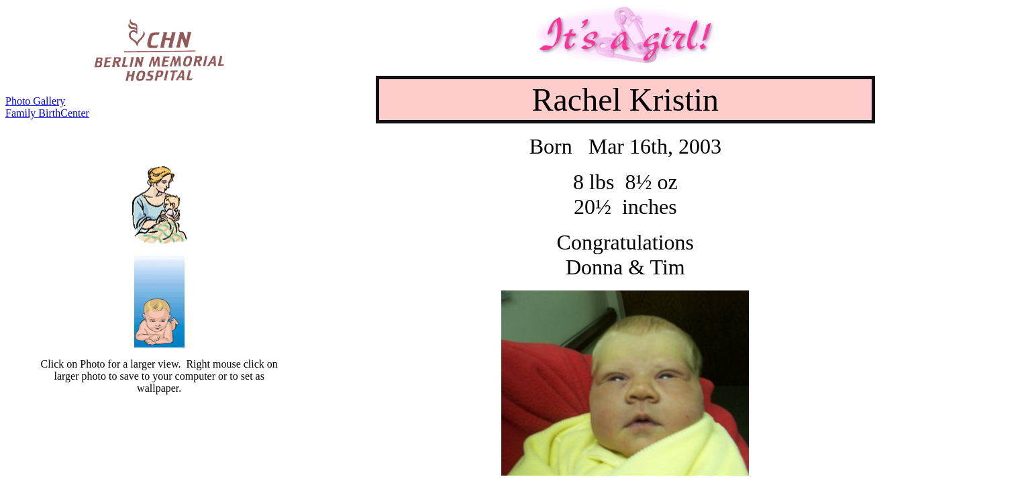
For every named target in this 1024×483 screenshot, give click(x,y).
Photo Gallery (35, 101)
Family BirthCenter (47, 113)
